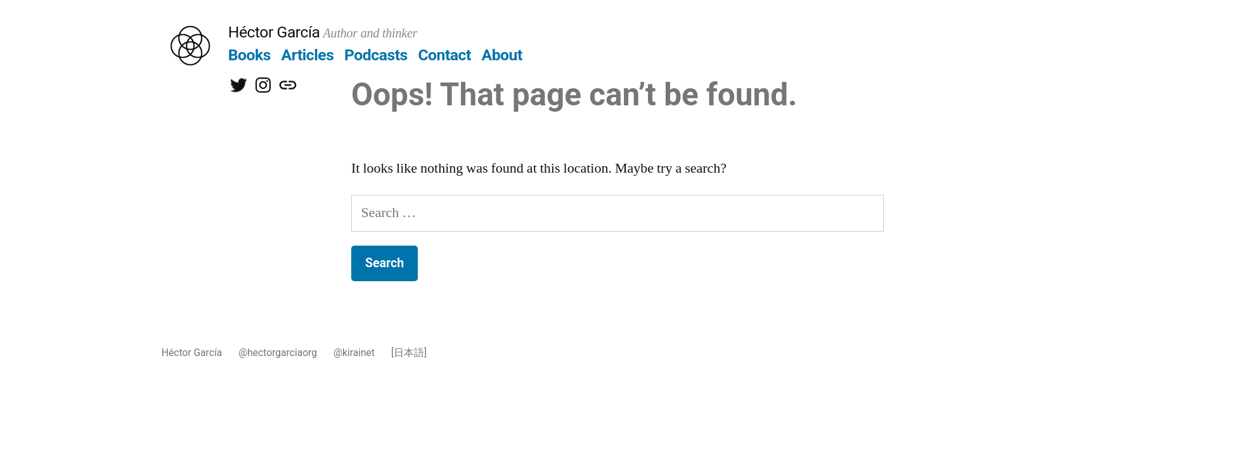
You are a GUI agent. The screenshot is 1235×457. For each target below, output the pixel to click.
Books (249, 55)
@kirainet (354, 353)
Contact (444, 55)
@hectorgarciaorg (277, 353)
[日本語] (409, 353)
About (502, 55)
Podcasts (376, 55)
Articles (307, 55)
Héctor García (274, 32)
